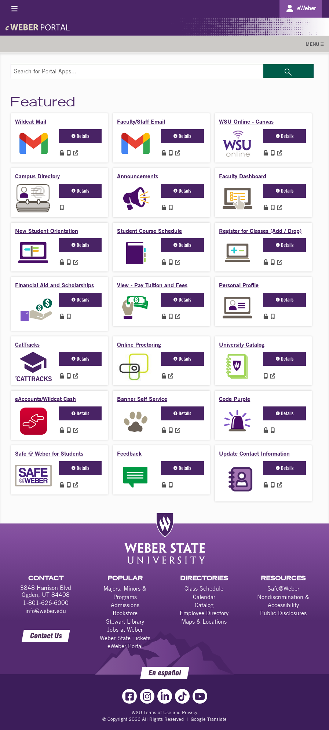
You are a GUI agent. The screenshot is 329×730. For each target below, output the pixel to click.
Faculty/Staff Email (141, 121)
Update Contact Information (254, 453)
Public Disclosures (283, 613)
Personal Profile (239, 285)
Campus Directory (37, 176)
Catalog (204, 605)
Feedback (129, 453)
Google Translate (209, 719)
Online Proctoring (139, 344)
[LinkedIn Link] (164, 696)
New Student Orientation (46, 230)
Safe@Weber (283, 588)
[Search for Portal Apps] (137, 71)
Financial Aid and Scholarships (54, 285)
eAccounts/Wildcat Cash (45, 398)
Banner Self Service (142, 398)
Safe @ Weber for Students (49, 453)
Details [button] (80, 136)
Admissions (125, 605)
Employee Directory (204, 613)
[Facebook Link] (129, 696)
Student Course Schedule (149, 230)
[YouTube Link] (200, 696)
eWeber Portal (125, 646)
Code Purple (234, 398)
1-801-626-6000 (46, 602)
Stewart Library (125, 621)
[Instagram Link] (147, 696)
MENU (314, 44)
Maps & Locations (204, 621)
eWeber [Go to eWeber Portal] (306, 8)
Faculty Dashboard (242, 176)
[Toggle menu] (14, 8)
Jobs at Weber (125, 629)
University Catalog (241, 344)
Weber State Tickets (125, 638)
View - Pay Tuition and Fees (152, 285)
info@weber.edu (45, 610)
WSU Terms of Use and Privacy (164, 712)
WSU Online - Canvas (246, 121)
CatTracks (27, 344)
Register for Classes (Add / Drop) (260, 230)
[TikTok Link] (182, 696)
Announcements (137, 176)
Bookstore (125, 613)
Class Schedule (203, 588)
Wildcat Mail (30, 121)
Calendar (204, 597)
